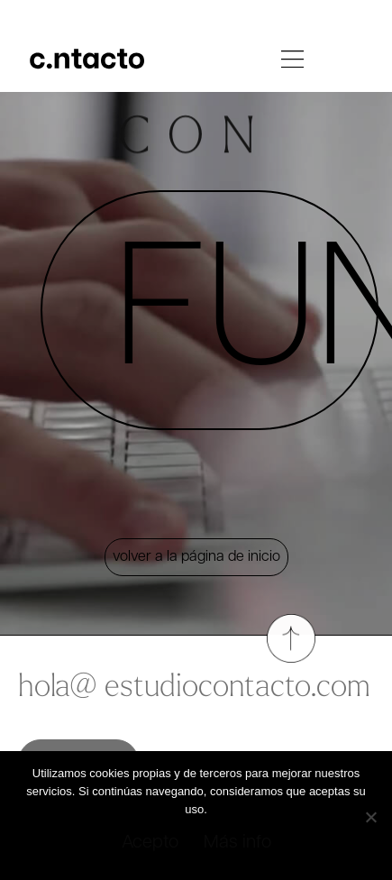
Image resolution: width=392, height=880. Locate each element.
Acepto (150, 843)
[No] (370, 813)
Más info (237, 843)
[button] (293, 62)
